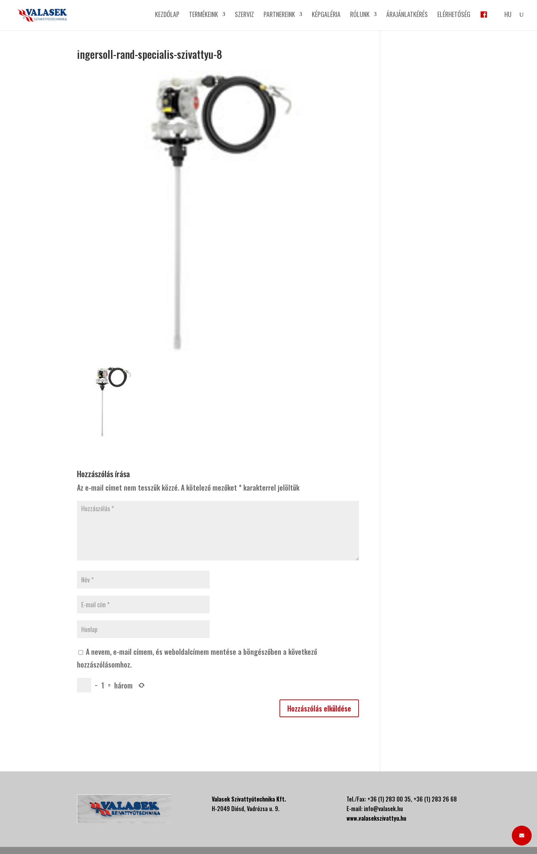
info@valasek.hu (383, 808)
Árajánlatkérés (407, 15)
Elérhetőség (453, 15)
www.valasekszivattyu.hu (376, 818)
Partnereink (279, 15)
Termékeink (203, 15)
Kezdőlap (167, 15)
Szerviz (244, 15)
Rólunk (360, 15)
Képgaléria (326, 15)
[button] (522, 835)
